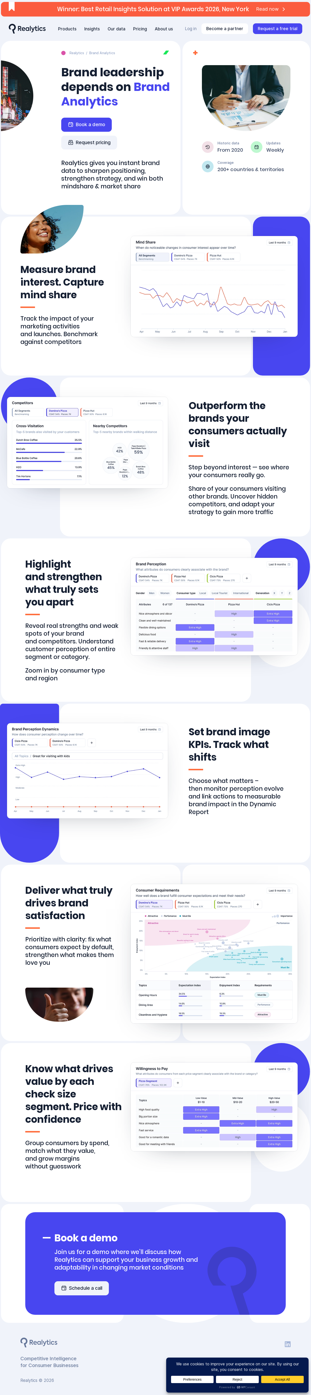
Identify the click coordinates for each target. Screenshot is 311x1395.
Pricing (140, 28)
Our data (116, 28)
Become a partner (224, 28)
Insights (92, 28)
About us (164, 28)
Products (67, 28)
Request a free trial (277, 28)
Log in (191, 28)
